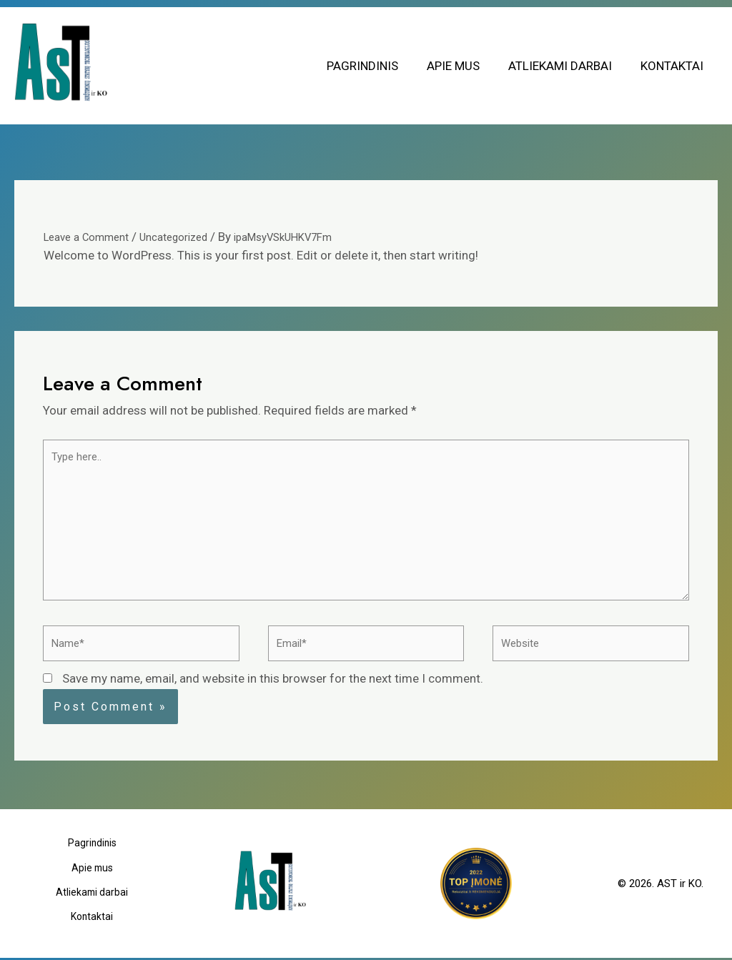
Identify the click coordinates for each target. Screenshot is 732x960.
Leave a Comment (92, 236)
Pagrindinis (377, 66)
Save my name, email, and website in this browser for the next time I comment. (272, 707)
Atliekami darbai (566, 66)
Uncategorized (191, 236)
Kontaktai (674, 66)
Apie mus (463, 66)
